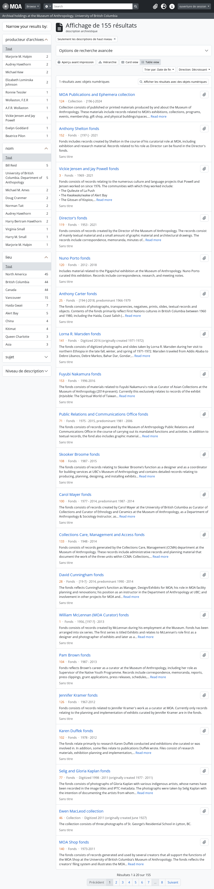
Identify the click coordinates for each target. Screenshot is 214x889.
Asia (26, 345)
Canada (26, 291)
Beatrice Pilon (26, 137)
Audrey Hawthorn (26, 65)
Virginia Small (26, 230)
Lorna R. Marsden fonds (80, 334)
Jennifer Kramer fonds (78, 695)
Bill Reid (26, 166)
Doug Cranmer (26, 199)
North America (26, 275)
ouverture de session (193, 6)
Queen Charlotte (26, 337)
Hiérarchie (108, 62)
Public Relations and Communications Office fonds (103, 414)
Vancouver (26, 298)
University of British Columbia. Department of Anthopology (26, 177)
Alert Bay (26, 314)
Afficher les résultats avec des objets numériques (173, 82)
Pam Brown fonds (75, 655)
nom (10, 148)
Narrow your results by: (26, 26)
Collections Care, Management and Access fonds (102, 534)
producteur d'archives (25, 39)
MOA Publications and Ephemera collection (97, 94)
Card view (129, 62)
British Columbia (26, 283)
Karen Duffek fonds (76, 731)
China (26, 322)
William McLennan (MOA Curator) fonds (94, 615)
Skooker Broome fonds (79, 454)
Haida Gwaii (26, 306)
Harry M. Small (26, 238)
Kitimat (26, 330)
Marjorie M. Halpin (26, 57)
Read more (158, 116)
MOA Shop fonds (74, 842)
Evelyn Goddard (26, 129)
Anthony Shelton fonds (79, 128)
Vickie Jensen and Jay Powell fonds (89, 168)
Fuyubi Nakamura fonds (80, 374)
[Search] (92, 6)
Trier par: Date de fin (158, 69)
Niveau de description (25, 371)
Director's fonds (73, 218)
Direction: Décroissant (193, 69)
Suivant (173, 882)
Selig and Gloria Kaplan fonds (84, 771)
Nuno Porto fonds (74, 258)
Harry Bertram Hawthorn (26, 222)
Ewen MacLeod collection (81, 811)
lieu (9, 257)
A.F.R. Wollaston (26, 109)
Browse (32, 6)
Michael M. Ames (26, 191)
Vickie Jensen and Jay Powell (26, 118)
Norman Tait (26, 206)
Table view (150, 62)
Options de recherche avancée (86, 50)
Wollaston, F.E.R (26, 101)
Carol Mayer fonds (75, 494)
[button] (155, 6)
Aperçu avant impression (76, 62)
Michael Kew (26, 73)
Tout (9, 49)
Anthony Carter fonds (78, 294)
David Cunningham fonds (81, 575)
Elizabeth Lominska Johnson (26, 82)
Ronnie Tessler (26, 93)
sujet (10, 356)
